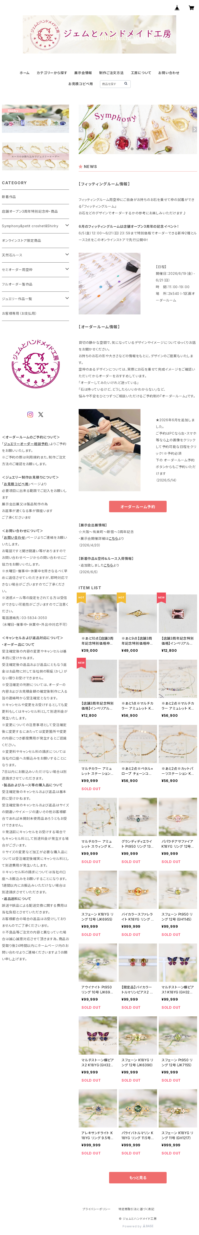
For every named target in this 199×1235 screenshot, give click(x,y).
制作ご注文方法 (111, 73)
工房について (141, 73)
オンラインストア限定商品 (21, 240)
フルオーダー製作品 (17, 284)
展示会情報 (83, 73)
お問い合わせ (168, 73)
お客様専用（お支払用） (19, 313)
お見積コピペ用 (80, 84)
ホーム (25, 73)
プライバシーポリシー (96, 1209)
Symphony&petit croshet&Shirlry (30, 226)
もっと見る (137, 1177)
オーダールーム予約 (137, 506)
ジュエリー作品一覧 (17, 299)
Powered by (138, 1226)
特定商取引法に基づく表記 (136, 1209)
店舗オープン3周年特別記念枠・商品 (30, 211)
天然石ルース (12, 255)
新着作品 (9, 197)
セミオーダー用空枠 (17, 270)
